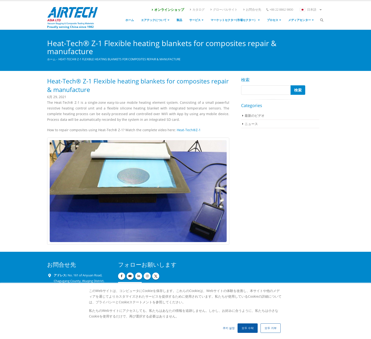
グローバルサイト (224, 9)
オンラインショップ (167, 9)
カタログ (197, 9)
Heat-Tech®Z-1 (189, 130)
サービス (195, 20)
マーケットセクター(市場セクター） (234, 20)
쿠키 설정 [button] (229, 328)
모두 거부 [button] (271, 328)
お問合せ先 (252, 9)
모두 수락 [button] (248, 328)
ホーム (129, 20)
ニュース (251, 124)
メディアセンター (299, 20)
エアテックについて (154, 20)
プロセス (272, 20)
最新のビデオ (255, 115)
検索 (245, 80)
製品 (179, 20)
